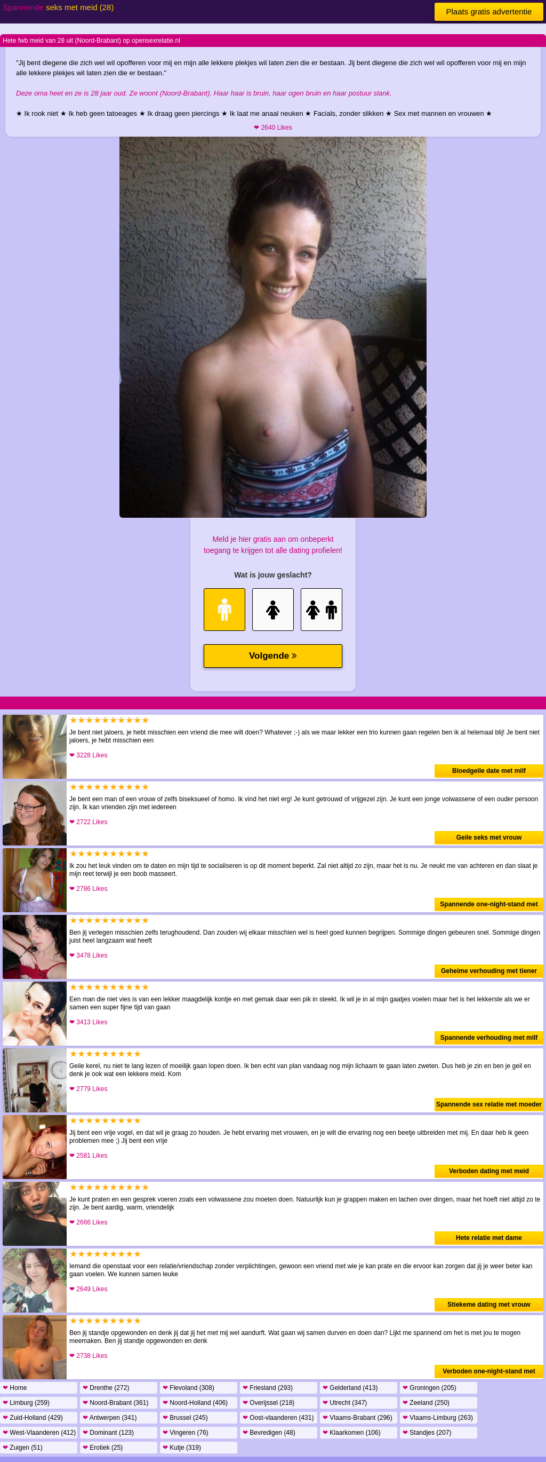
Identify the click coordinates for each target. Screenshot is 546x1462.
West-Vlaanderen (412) (39, 1432)
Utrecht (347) (345, 1402)
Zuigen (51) (23, 1447)
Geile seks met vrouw (489, 837)
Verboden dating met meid (489, 1171)
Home (15, 1388)
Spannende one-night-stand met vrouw (488, 905)
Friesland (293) (268, 1388)
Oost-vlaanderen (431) (278, 1417)
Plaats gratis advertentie (489, 11)
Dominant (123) (108, 1432)
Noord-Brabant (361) (115, 1402)
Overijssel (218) (268, 1402)
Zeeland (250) (426, 1402)
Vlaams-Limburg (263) (438, 1417)
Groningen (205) (429, 1388)
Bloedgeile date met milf (489, 771)
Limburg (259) (26, 1402)
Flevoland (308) (188, 1388)
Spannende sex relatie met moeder (489, 1104)
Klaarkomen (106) (352, 1432)
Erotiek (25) (103, 1447)
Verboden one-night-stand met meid (489, 1373)
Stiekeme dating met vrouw (488, 1304)
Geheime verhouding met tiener (489, 971)
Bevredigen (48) (269, 1432)
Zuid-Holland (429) (33, 1417)
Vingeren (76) (185, 1432)
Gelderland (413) (350, 1388)
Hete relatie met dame (489, 1238)
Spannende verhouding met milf (489, 1037)
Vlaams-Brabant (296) (357, 1417)
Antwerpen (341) (109, 1417)
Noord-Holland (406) (195, 1402)
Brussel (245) (185, 1417)
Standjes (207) (427, 1432)
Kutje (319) (182, 1447)
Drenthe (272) (106, 1388)
